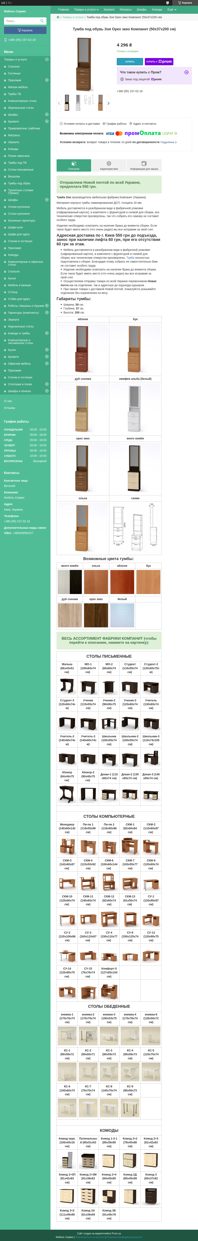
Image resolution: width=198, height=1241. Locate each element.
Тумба (130, 257)
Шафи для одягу (19, 234)
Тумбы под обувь (19, 183)
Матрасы (14, 135)
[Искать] (41, 21)
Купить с (159, 61)
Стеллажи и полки (20, 384)
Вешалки (14, 176)
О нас (8, 401)
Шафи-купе (15, 227)
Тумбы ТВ (14, 94)
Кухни (12, 278)
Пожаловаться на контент (89, 1237)
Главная (63, 9)
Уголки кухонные (19, 206)
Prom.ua (116, 1233)
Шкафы (13, 114)
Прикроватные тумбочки (24, 128)
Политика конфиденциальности (124, 1237)
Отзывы (9, 407)
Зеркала (13, 142)
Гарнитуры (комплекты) (23, 312)
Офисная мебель (19, 363)
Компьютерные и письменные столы (20, 342)
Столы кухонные (19, 213)
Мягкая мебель (18, 87)
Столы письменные (21, 169)
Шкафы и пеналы (19, 391)
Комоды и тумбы (19, 333)
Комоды (13, 149)
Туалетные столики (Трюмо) (20, 192)
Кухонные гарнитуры (21, 220)
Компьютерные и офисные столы (25, 263)
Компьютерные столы (22, 100)
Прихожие (14, 80)
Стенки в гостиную (20, 241)
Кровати (13, 121)
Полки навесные (19, 155)
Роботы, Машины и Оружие (26, 305)
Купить (129, 61)
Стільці (12, 292)
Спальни (14, 66)
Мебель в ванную (19, 285)
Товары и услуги (15, 59)
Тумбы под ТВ (17, 162)
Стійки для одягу (19, 299)
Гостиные (14, 73)
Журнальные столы (21, 107)
